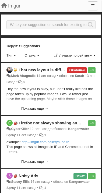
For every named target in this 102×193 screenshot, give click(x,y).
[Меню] (93, 5)
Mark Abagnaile (23, 76)
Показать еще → (34, 108)
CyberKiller (20, 129)
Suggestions (29, 46)
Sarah (79, 76)
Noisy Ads (28, 175)
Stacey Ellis (20, 182)
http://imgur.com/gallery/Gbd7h (45, 142)
